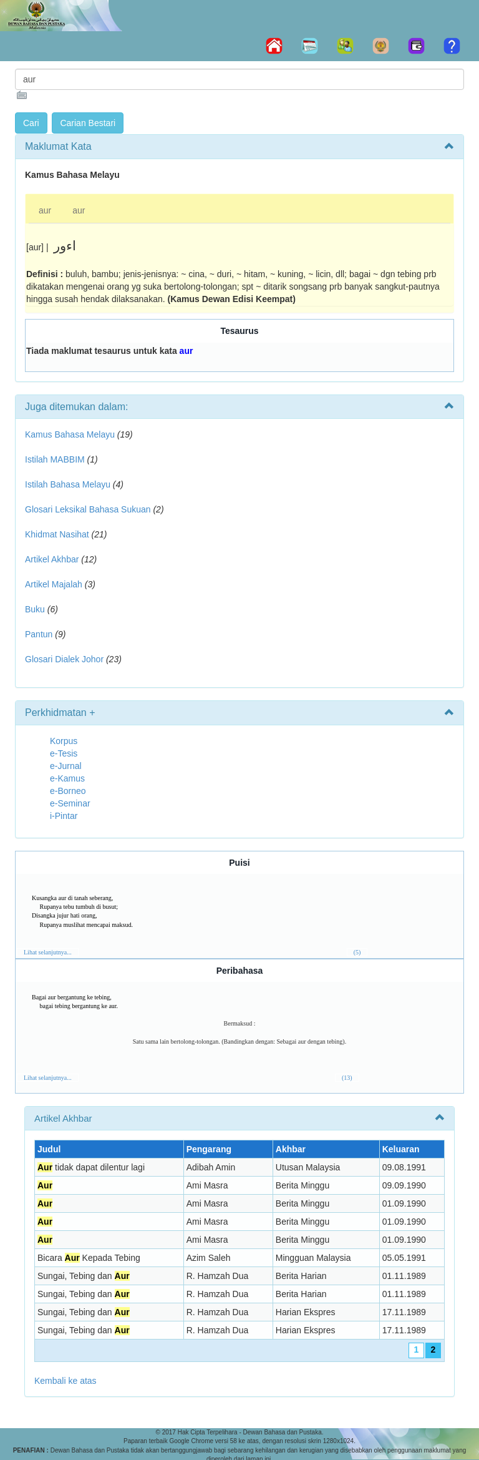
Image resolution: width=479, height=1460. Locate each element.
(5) (357, 952)
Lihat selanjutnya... (48, 952)
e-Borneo (68, 791)
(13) (347, 1077)
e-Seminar (70, 803)
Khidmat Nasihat (57, 534)
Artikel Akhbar (52, 559)
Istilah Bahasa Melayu (67, 484)
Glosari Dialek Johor (64, 659)
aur (45, 210)
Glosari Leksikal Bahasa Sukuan (88, 509)
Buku (35, 609)
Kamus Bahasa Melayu (71, 434)
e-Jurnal (66, 766)
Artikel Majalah (53, 584)
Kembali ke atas (65, 1381)
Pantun (38, 634)
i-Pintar (63, 816)
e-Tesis (63, 753)
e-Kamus (67, 778)
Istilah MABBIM (55, 459)
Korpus (63, 741)
